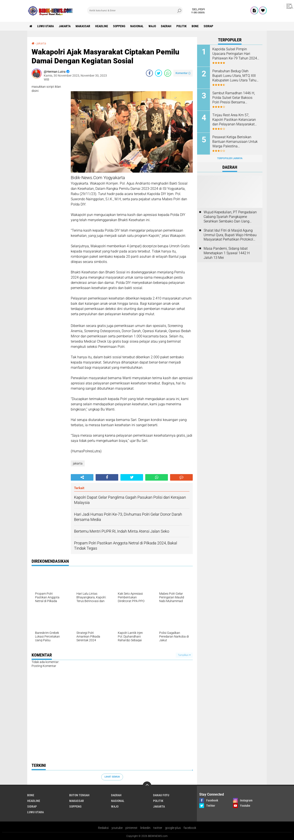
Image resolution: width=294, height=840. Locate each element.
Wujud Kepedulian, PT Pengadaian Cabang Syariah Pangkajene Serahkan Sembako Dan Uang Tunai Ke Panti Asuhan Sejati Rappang (230, 217)
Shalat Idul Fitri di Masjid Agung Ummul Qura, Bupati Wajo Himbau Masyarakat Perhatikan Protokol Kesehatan (230, 235)
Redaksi (103, 828)
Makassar (83, 26)
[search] (135, 10)
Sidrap (208, 26)
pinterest (131, 828)
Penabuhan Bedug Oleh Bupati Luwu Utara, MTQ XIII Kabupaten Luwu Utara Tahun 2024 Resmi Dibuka (235, 75)
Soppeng (119, 26)
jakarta (65, 26)
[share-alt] (82, 477)
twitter (157, 828)
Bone (195, 26)
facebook (190, 828)
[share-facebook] (149, 73)
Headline (101, 26)
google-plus (173, 828)
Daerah (166, 26)
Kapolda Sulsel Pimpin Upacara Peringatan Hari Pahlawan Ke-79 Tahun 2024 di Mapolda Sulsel (234, 54)
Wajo (152, 26)
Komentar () (183, 73)
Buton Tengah (79, 795)
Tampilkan (184, 655)
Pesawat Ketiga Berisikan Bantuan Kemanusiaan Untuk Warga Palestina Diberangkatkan (235, 141)
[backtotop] (147, 785)
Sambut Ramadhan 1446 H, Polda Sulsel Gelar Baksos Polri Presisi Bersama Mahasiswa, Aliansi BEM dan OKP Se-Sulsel (234, 97)
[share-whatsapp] (167, 73)
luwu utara (45, 26)
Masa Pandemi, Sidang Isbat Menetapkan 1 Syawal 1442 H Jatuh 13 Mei (227, 253)
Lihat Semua (112, 776)
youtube (117, 828)
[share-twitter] (158, 73)
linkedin (145, 828)
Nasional (137, 26)
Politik (181, 26)
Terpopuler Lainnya (229, 158)
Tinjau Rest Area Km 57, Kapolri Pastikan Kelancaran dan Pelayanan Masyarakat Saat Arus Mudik (234, 119)
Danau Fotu (161, 795)
